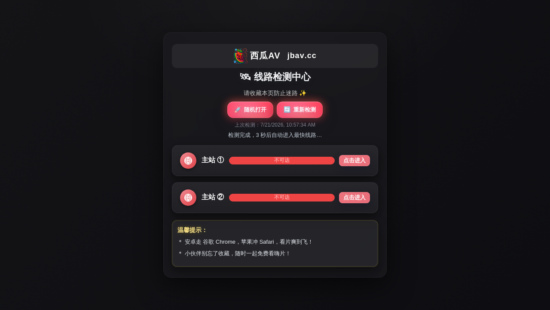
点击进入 (354, 160)
